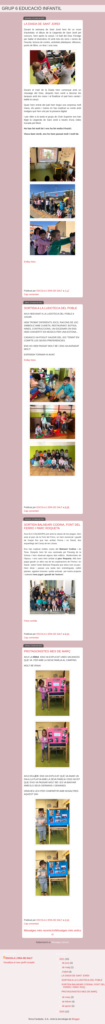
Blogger (76, 1019)
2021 (62, 959)
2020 (62, 1011)
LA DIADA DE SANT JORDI (42, 24)
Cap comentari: (32, 294)
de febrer (67, 1001)
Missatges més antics (68, 930)
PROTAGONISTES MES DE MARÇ (47, 651)
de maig (66, 967)
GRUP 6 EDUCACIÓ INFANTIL (32, 8)
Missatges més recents (38, 930)
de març (66, 997)
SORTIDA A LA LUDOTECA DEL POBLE (50, 308)
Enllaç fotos (30, 261)
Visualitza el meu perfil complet (18, 962)
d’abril (65, 971)
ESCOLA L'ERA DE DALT (19, 958)
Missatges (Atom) (60, 942)
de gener (67, 1006)
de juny (66, 963)
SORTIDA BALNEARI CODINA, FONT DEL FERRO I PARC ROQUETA (52, 526)
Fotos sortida (30, 621)
